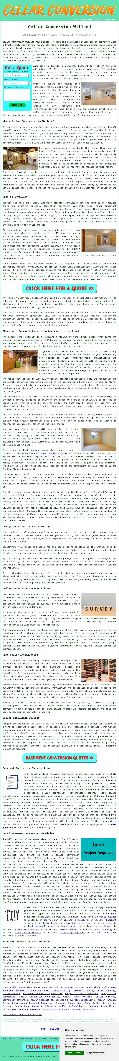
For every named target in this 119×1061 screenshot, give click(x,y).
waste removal (68, 929)
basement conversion (82, 799)
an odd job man (49, 920)
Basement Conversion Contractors (49, 1009)
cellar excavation (91, 724)
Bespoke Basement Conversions (82, 987)
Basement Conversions (28, 990)
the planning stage (18, 573)
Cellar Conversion (21, 987)
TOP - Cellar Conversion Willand (22, 1015)
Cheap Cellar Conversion (100, 1003)
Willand (65, 492)
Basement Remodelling (69, 1003)
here (30, 979)
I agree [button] (69, 1053)
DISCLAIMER (110, 20)
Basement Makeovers (41, 1003)
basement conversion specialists (60, 661)
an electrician (103, 923)
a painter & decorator (29, 929)
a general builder (105, 917)
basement (65, 161)
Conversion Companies (15, 1000)
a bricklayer (103, 926)
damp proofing (103, 929)
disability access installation (56, 926)
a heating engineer (72, 932)
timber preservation (63, 923)
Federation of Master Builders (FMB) (44, 453)
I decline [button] (79, 1053)
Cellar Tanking (106, 990)
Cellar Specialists (41, 1000)
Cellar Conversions (14, 1003)
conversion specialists (38, 508)
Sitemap (4, 1039)
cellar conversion (71, 75)
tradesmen (70, 914)
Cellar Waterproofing (15, 1009)
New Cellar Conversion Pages (21, 1039)
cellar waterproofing (30, 799)
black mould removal (28, 932)
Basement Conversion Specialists (43, 994)
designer (73, 538)
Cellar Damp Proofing (57, 990)
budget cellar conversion (93, 805)
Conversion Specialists (48, 987)
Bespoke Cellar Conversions (81, 994)
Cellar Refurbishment (72, 1006)
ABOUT (90, 20)
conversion (47, 172)
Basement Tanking (83, 990)
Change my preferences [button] (95, 1053)
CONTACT (99, 20)
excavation (43, 733)
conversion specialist (75, 774)
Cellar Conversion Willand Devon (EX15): (27, 42)
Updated (38, 1039)
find (11, 947)
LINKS (82, 20)
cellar (85, 42)
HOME (75, 20)
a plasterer (82, 920)
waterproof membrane (28, 236)
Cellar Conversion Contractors (39, 997)
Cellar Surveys (11, 994)
